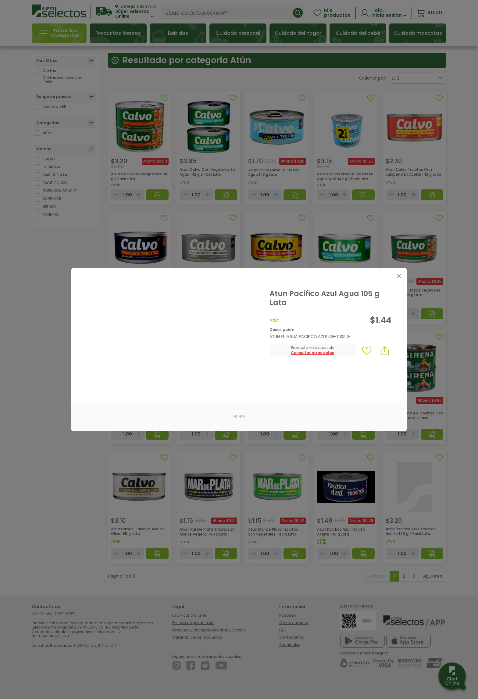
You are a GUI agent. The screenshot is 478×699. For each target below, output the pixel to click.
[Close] (398, 276)
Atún (274, 320)
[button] (312, 353)
